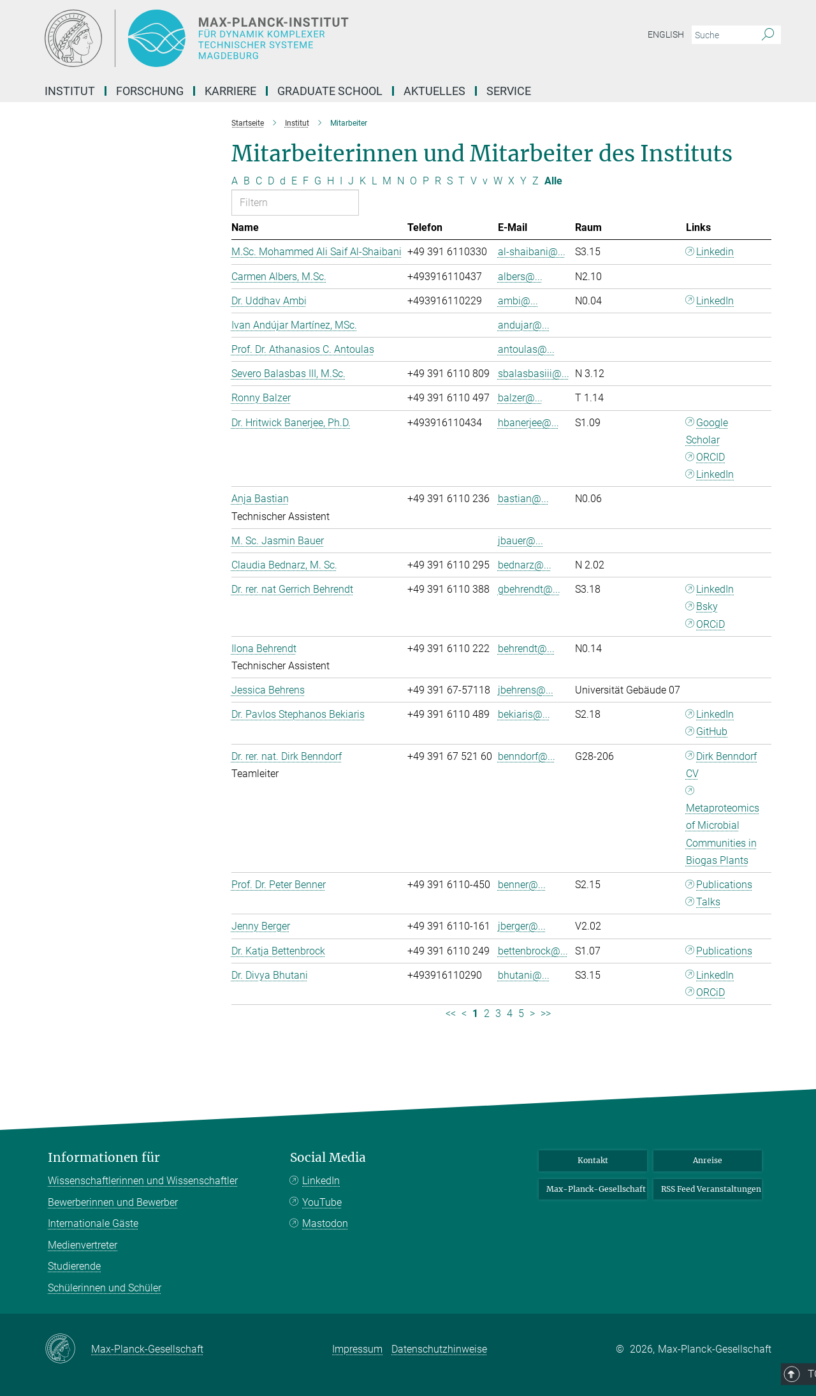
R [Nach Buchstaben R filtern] (438, 181)
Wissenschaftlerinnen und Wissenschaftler (143, 1181)
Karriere (230, 91)
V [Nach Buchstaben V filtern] (473, 181)
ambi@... (518, 301)
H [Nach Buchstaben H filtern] (330, 181)
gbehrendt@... (529, 589)
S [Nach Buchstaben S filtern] (450, 181)
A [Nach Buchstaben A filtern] (234, 181)
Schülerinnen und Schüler (104, 1288)
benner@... (522, 885)
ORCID (710, 457)
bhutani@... (524, 975)
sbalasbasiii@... (533, 374)
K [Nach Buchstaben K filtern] (363, 181)
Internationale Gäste (93, 1223)
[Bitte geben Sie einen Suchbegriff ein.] (722, 35)
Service (508, 91)
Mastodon (325, 1223)
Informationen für (104, 1157)
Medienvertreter (82, 1245)
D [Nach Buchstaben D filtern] (271, 181)
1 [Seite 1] (475, 1013)
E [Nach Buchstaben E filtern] (294, 181)
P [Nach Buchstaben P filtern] (426, 181)
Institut (70, 91)
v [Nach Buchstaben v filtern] (485, 181)
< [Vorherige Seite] (464, 1013)
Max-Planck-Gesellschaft (596, 1189)
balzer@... (520, 398)
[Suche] (768, 35)
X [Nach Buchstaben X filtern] (511, 181)
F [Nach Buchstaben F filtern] (306, 181)
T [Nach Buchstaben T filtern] (461, 181)
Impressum (357, 1349)
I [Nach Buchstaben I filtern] (341, 181)
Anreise (707, 1160)
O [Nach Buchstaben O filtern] (413, 181)
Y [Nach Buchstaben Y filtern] (523, 181)
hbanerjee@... (528, 423)
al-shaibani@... (531, 252)
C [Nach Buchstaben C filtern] (259, 181)
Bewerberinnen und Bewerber (113, 1202)
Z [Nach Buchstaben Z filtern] (535, 181)
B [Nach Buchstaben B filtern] (247, 181)
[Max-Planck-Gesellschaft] (68, 1349)
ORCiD (710, 624)
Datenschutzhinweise (439, 1349)
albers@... (520, 277)
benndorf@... (526, 756)
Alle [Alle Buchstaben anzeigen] (553, 181)
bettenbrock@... (533, 951)
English (666, 34)
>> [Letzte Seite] (546, 1013)
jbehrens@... (525, 690)
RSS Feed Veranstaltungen (711, 1189)
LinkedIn (715, 301)
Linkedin (715, 252)
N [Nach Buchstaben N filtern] (400, 181)
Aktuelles (434, 91)
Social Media (328, 1157)
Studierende (74, 1266)
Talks (708, 902)
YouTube (322, 1202)
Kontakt (593, 1160)
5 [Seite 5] (521, 1013)
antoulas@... (526, 349)
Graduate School (329, 91)
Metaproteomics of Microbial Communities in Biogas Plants (722, 834)
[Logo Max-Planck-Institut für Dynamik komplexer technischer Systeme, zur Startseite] (284, 38)
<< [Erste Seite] (451, 1013)
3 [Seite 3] (498, 1013)
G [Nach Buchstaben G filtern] (317, 181)
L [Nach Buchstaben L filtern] (374, 181)
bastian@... (523, 499)
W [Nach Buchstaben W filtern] (497, 181)
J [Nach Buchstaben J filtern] (351, 181)
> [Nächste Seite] (532, 1013)
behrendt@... (526, 648)
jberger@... (522, 926)
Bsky (707, 606)
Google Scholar (707, 431)
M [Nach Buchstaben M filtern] (386, 181)
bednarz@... (524, 565)
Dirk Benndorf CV (721, 765)
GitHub (711, 731)
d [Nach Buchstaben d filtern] (283, 181)
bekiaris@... (524, 714)
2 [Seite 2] (487, 1013)
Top (754, 1104)
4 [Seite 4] (510, 1013)
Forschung (150, 91)
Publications (724, 885)
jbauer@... (520, 541)
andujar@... (524, 325)
